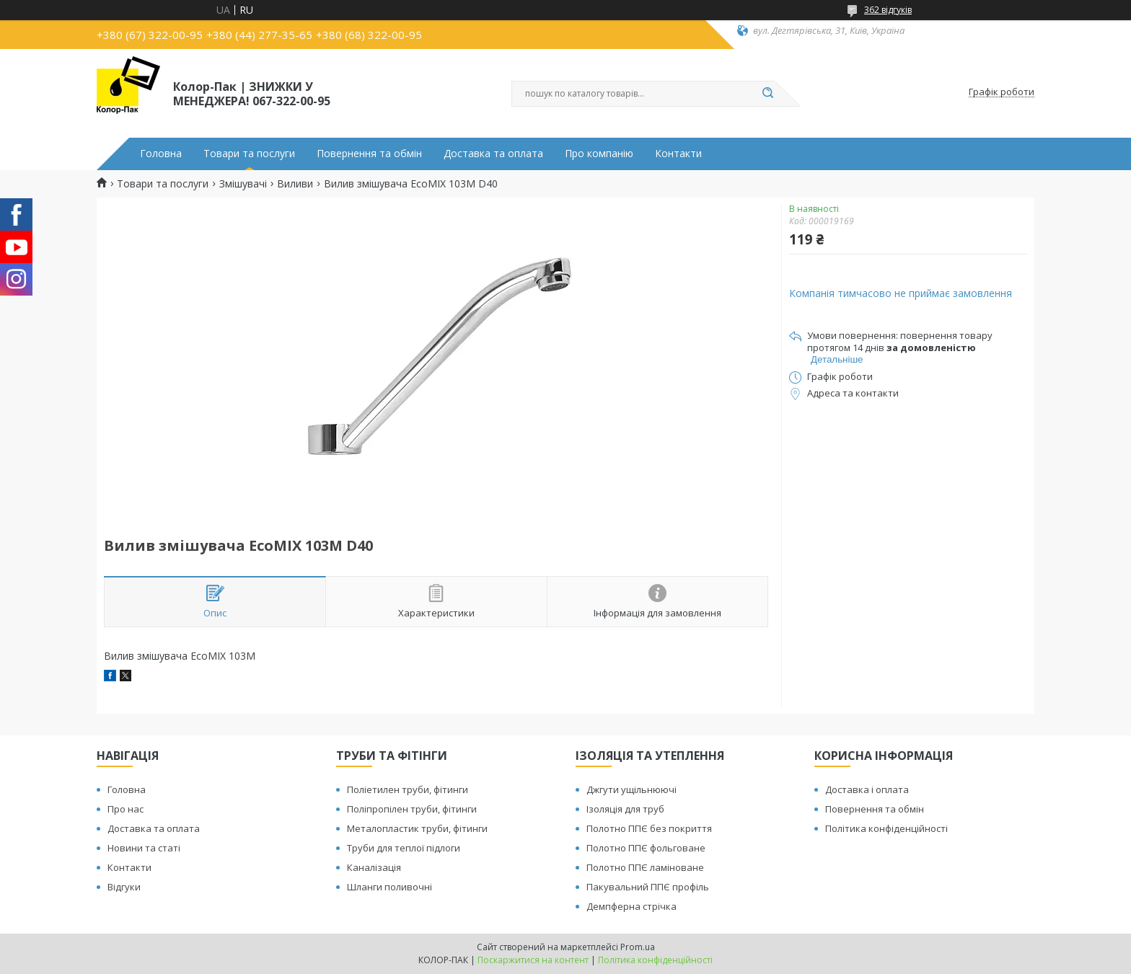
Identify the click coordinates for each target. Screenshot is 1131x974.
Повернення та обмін (369, 154)
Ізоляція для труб (625, 808)
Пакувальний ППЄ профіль (647, 886)
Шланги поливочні (389, 886)
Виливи (295, 183)
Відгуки (124, 886)
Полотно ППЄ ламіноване (645, 867)
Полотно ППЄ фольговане (645, 847)
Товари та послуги (249, 154)
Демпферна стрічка (631, 906)
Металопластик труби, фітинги (417, 828)
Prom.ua (637, 947)
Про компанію (599, 154)
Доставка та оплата (493, 154)
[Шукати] (767, 94)
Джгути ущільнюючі (631, 789)
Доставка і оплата (867, 789)
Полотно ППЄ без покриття (649, 828)
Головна (161, 154)
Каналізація (374, 867)
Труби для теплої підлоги (403, 847)
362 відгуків (888, 10)
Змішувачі (243, 183)
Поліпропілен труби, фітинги (412, 808)
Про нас (125, 808)
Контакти (678, 154)
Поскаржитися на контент (533, 960)
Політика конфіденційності (886, 828)
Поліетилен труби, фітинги (407, 789)
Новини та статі (143, 847)
